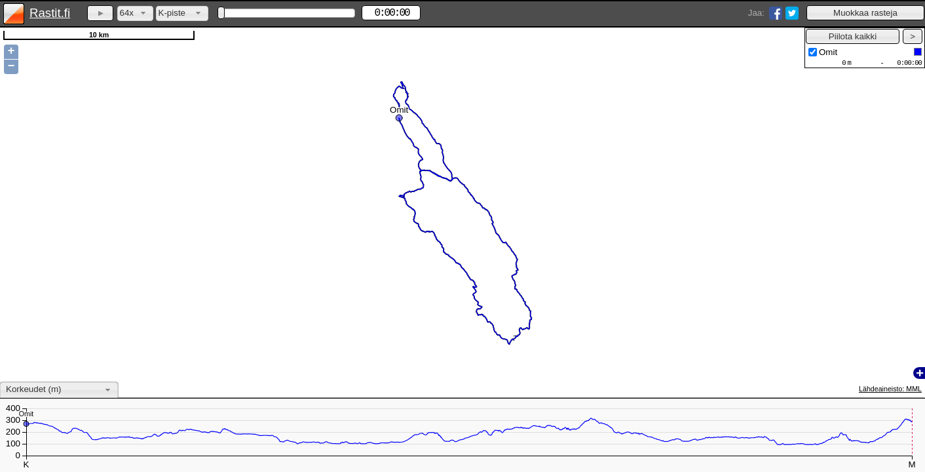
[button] (865, 12)
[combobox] (135, 13)
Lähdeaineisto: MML (890, 389)
